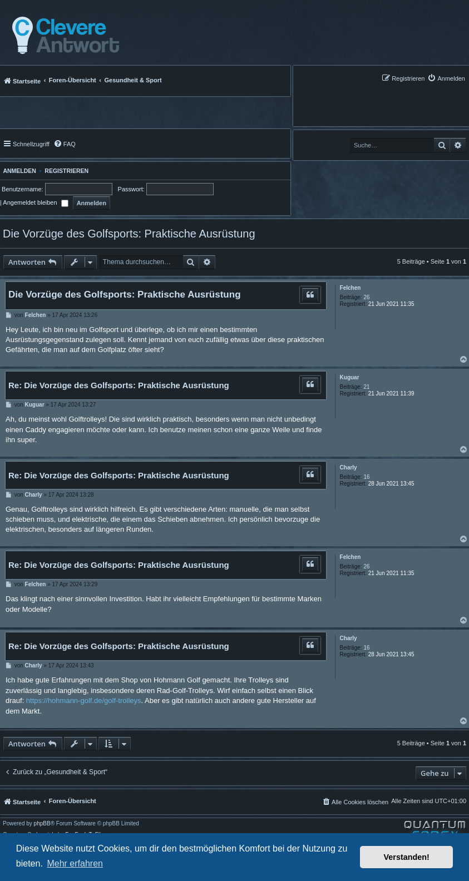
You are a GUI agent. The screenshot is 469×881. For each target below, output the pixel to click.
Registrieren (66, 170)
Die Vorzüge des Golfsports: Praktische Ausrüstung (129, 233)
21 (366, 387)
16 (366, 477)
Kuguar (349, 377)
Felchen (350, 288)
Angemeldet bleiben (35, 202)
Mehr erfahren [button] (75, 863)
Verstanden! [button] (406, 857)
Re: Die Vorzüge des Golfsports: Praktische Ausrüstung (118, 385)
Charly (348, 467)
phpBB (42, 823)
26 (366, 297)
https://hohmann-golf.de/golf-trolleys (83, 700)
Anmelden (18, 170)
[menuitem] (446, 78)
